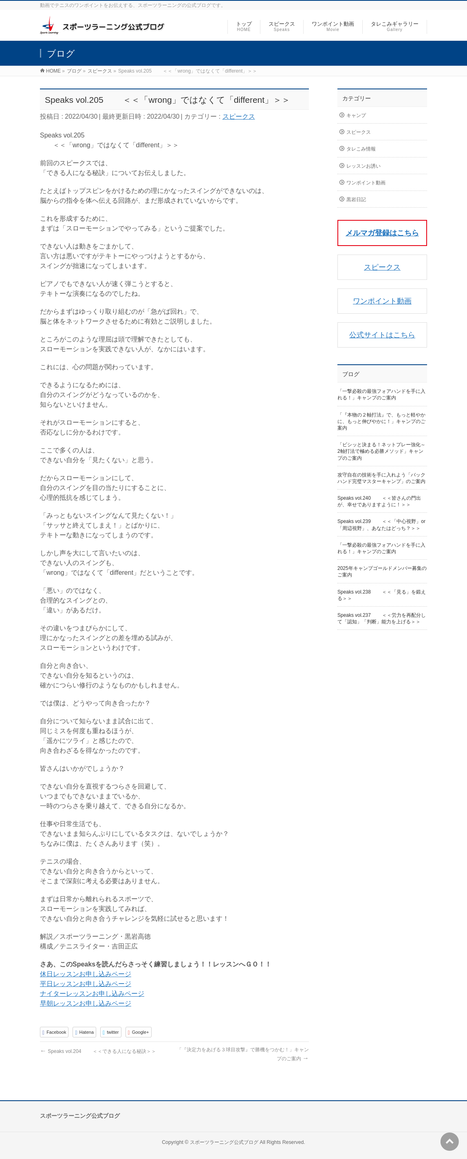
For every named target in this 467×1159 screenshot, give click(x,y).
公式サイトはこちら (382, 335)
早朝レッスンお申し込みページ (85, 1003)
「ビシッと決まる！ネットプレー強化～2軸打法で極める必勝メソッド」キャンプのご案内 (381, 451)
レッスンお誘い (363, 166)
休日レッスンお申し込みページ (85, 974)
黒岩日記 (356, 199)
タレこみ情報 (361, 149)
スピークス (238, 116)
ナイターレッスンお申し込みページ (92, 993)
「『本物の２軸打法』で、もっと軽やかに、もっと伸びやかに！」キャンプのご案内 (381, 421)
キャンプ (356, 115)
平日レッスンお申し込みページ (85, 983)
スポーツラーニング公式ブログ (224, 1142)
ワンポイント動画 (365, 183)
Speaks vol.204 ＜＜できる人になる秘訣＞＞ (98, 1051)
